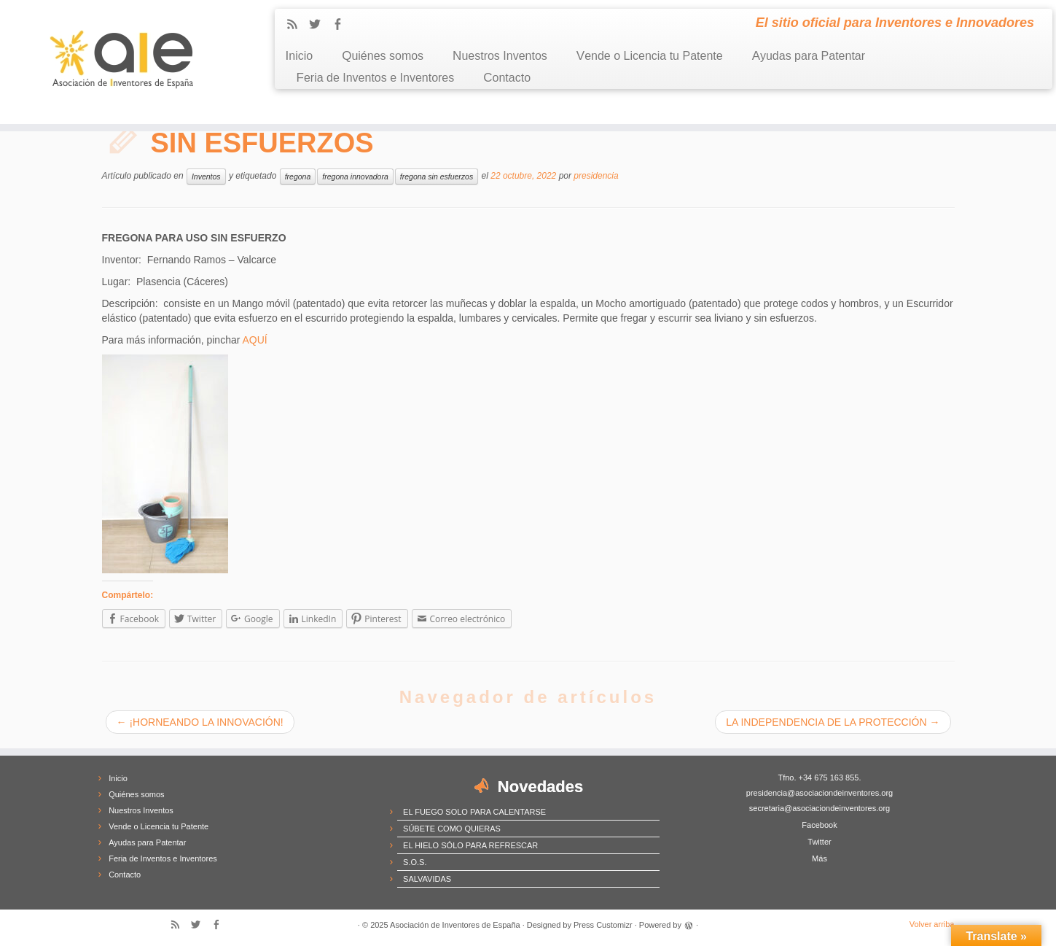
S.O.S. (414, 862)
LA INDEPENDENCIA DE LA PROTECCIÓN (832, 722)
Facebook (819, 825)
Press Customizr (603, 924)
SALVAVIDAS (427, 879)
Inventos (206, 176)
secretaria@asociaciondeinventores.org (819, 808)
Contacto (507, 78)
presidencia (596, 176)
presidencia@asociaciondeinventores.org (819, 792)
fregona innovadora (355, 176)
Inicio (299, 56)
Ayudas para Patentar (808, 56)
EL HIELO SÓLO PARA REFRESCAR (470, 845)
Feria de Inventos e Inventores (376, 78)
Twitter (819, 841)
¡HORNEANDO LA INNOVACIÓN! (200, 722)
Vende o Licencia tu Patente (649, 56)
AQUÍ (254, 340)
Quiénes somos (382, 56)
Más (819, 858)
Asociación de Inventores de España (455, 924)
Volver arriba (932, 924)
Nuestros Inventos (500, 56)
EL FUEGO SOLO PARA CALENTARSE (474, 811)
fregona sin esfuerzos (436, 176)
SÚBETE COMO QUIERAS (452, 828)
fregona (298, 176)
